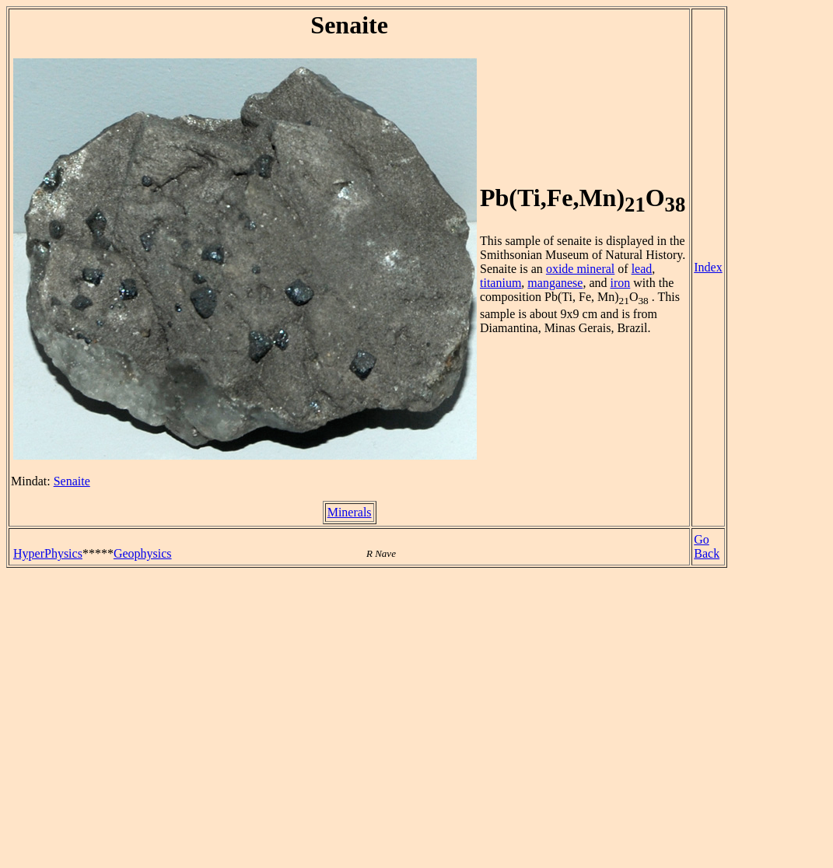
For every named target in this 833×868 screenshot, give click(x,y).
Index (708, 267)
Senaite (72, 481)
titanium (500, 282)
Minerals (349, 512)
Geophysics (143, 553)
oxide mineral (580, 268)
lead (642, 268)
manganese (555, 282)
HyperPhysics (47, 553)
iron (621, 282)
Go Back (706, 546)
